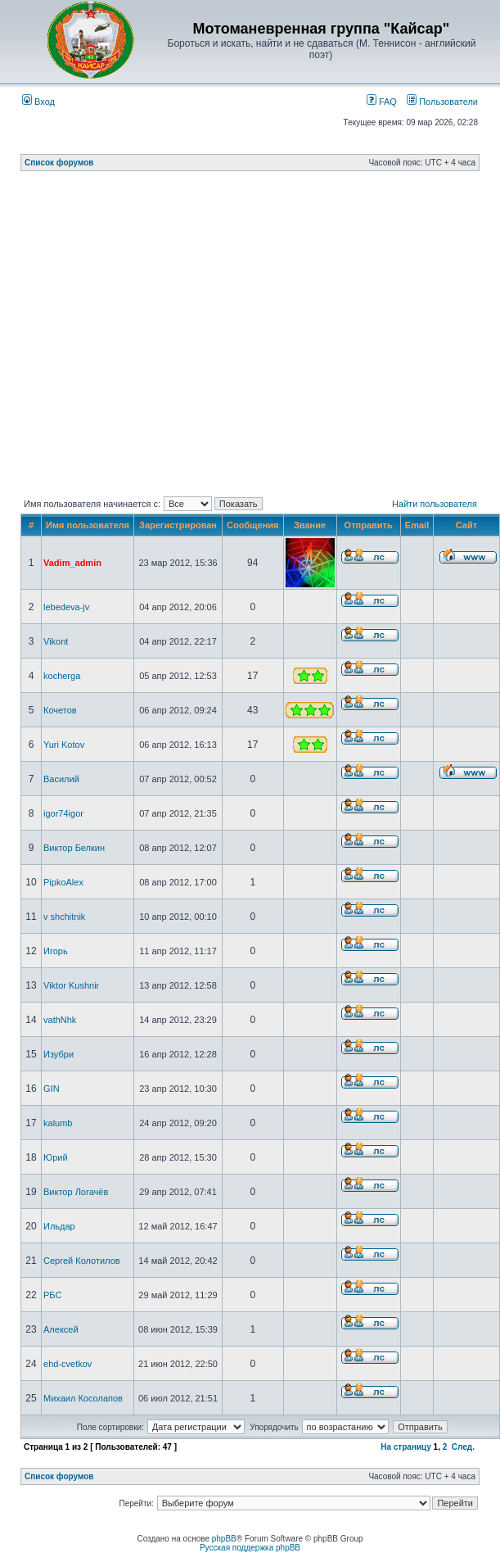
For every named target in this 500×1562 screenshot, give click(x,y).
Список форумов (59, 162)
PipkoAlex (63, 882)
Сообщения (252, 525)
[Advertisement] (156, 337)
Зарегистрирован (178, 525)
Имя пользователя (87, 525)
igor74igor (63, 813)
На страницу (406, 1446)
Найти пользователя (434, 504)
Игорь (55, 951)
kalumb (57, 1123)
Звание (310, 525)
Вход (38, 101)
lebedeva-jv (66, 607)
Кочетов (60, 710)
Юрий (55, 1157)
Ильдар (59, 1226)
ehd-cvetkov (67, 1364)
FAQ (382, 101)
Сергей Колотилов (81, 1260)
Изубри (58, 1054)
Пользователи (442, 101)
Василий (61, 779)
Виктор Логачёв (75, 1192)
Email (417, 525)
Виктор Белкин (74, 848)
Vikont (55, 641)
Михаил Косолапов (83, 1398)
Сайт (466, 525)
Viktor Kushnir (71, 985)
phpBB (224, 1538)
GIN (51, 1088)
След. (463, 1446)
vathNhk (59, 1020)
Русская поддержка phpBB (250, 1547)
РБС (52, 1295)
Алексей (61, 1329)
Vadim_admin (72, 563)
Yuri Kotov (63, 744)
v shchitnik (64, 916)
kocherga (61, 676)
